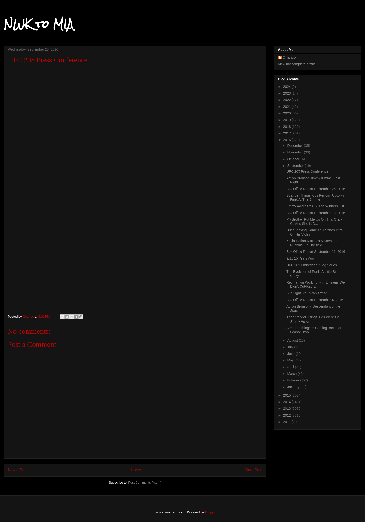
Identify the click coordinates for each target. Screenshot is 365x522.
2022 (287, 100)
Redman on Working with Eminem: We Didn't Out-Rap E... (315, 284)
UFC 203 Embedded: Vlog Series (311, 265)
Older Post (253, 470)
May (290, 360)
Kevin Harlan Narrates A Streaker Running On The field (311, 243)
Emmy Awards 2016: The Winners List (315, 206)
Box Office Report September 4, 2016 (314, 300)
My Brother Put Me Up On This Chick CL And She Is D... (314, 222)
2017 (287, 133)
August (293, 340)
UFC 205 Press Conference (307, 171)
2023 (287, 93)
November (295, 152)
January (293, 387)
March (292, 374)
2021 (287, 107)
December (295, 146)
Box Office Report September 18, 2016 (315, 213)
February (294, 380)
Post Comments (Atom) (144, 482)
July (290, 347)
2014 (287, 402)
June (291, 354)
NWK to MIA (38, 24)
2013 (287, 408)
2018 (287, 127)
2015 (287, 395)
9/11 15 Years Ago (300, 258)
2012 (287, 415)
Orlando (289, 57)
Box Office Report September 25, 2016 (315, 189)
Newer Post (17, 470)
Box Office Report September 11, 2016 (315, 252)
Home (136, 470)
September (296, 166)
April (291, 367)
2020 (287, 113)
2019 (287, 120)
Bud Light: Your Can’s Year (306, 293)
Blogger (210, 512)
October (293, 159)
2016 (287, 140)
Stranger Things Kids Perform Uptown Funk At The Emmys (315, 197)
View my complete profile (297, 64)
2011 (287, 422)
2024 (287, 87)
